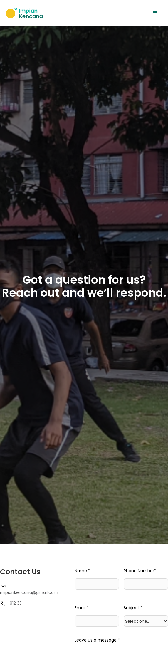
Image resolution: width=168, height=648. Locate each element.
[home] (24, 13)
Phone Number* (140, 571)
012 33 (16, 603)
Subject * (133, 608)
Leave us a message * (97, 640)
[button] (155, 13)
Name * (82, 571)
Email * (82, 608)
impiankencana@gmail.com (29, 592)
